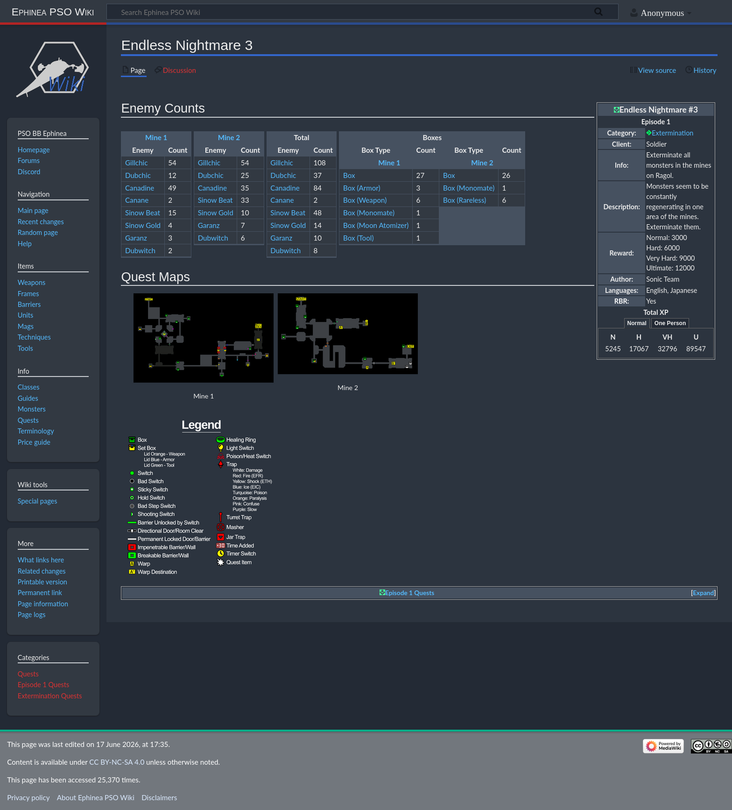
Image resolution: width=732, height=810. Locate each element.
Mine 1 (156, 137)
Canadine (139, 188)
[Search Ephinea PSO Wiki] (362, 11)
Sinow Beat (142, 212)
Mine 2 (229, 137)
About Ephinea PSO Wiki (95, 797)
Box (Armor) (361, 188)
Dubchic (138, 175)
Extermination (672, 133)
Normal (637, 323)
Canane (136, 200)
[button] (703, 593)
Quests (28, 674)
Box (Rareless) (464, 200)
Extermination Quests (50, 696)
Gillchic (136, 162)
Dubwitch (140, 250)
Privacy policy (28, 797)
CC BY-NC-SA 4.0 (116, 762)
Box (349, 175)
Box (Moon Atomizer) (375, 225)
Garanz (136, 238)
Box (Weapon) (365, 200)
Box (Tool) (358, 238)
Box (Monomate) (468, 188)
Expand (703, 593)
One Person (670, 323)
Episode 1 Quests (409, 593)
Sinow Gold (143, 225)
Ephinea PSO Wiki (53, 12)
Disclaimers (159, 797)
